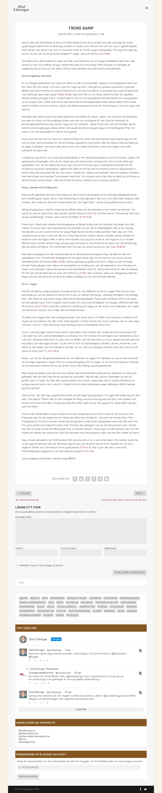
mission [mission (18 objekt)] (131, 607)
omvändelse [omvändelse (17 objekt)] (45, 611)
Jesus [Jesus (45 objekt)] (50, 607)
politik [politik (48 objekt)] (61, 611)
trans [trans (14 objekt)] (60, 615)
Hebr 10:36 (58, 262)
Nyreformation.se (28, 733)
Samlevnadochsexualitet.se (34, 736)
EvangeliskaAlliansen (41, 673)
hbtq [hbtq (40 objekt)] (59, 602)
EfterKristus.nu (27, 731)
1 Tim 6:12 (85, 447)
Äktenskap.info (27, 742)
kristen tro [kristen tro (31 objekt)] (87, 607)
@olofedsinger (54, 650)
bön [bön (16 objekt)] (45, 598)
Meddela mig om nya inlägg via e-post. (41, 565)
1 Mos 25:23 (64, 94)
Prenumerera (28, 776)
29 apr (68, 692)
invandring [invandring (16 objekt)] (26, 607)
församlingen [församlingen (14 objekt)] (129, 598)
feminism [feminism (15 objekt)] (95, 598)
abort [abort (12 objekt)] (23, 598)
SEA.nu (22, 739)
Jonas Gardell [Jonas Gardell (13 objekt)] (67, 607)
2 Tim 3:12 (85, 217)
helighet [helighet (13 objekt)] (87, 602)
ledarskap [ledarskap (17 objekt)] (117, 607)
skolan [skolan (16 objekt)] (132, 611)
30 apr (77, 673)
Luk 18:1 (81, 273)
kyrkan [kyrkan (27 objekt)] (102, 607)
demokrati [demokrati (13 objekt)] (57, 598)
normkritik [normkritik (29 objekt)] (27, 611)
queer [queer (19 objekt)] (97, 611)
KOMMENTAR (23, 517)
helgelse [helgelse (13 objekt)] (72, 602)
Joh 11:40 (104, 54)
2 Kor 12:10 (41, 306)
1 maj (67, 650)
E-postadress (69, 548)
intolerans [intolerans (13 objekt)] (128, 602)
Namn (19, 548)
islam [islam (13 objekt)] (40, 607)
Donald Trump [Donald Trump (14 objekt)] (77, 598)
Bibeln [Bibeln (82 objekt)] (34, 598)
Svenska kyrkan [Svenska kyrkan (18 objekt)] (30, 615)
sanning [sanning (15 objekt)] (109, 611)
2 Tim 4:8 (88, 451)
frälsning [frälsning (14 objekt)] (110, 598)
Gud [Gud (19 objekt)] (51, 602)
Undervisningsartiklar (85, 34)
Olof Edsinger (37, 650)
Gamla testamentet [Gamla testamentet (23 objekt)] (32, 602)
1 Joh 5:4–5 (52, 351)
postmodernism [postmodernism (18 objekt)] (79, 611)
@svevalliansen (63, 673)
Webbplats (110, 548)
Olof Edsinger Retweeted (44, 669)
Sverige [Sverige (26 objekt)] (48, 615)
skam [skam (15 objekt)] (121, 611)
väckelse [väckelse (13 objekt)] (72, 615)
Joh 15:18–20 (118, 247)
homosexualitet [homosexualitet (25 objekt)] (107, 602)
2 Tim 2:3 (91, 213)
